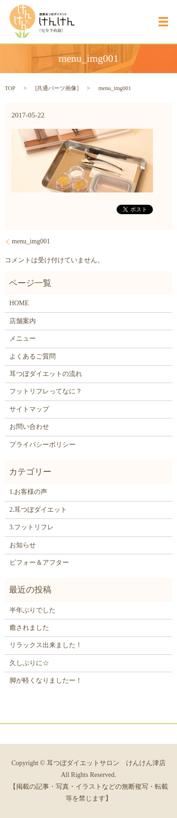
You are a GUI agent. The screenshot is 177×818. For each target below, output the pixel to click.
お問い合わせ (29, 426)
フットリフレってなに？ (45, 391)
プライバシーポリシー (42, 444)
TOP (10, 88)
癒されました (29, 627)
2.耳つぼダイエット (38, 509)
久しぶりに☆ (29, 663)
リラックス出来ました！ (45, 645)
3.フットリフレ (31, 527)
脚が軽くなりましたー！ (45, 680)
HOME (19, 303)
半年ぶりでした (32, 610)
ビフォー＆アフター (39, 562)
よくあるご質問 (32, 356)
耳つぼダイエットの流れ (45, 373)
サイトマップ (29, 409)
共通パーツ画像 (56, 88)
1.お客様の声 (28, 491)
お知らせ (22, 545)
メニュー (22, 338)
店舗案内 (22, 321)
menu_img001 (31, 241)
